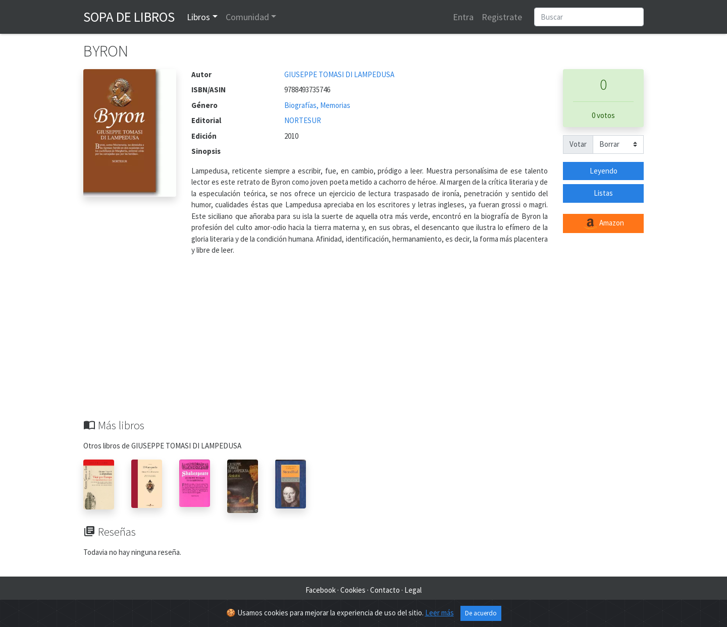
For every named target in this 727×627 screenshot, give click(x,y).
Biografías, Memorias (317, 105)
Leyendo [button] (603, 171)
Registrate (502, 17)
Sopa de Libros (129, 16)
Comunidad (247, 17)
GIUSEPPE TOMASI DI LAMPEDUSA (339, 74)
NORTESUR (302, 120)
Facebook (320, 590)
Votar (578, 144)
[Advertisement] (363, 343)
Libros (198, 17)
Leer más (439, 612)
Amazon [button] (603, 223)
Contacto (385, 590)
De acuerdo (481, 613)
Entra (463, 17)
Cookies (353, 590)
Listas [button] (603, 193)
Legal (413, 590)
